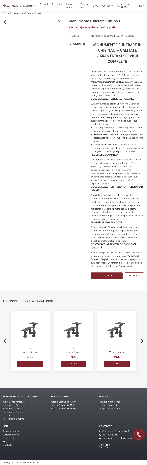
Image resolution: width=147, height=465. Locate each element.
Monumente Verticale (13, 402)
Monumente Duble (12, 408)
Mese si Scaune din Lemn (63, 408)
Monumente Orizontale (14, 405)
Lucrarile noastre (71, 6)
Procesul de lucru (57, 6)
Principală (7, 13)
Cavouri (6, 415)
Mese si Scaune (30, 352)
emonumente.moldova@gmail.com (118, 438)
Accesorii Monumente (13, 419)
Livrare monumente (108, 405)
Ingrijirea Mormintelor (109, 408)
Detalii (30, 363)
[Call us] (139, 435)
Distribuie (135, 275)
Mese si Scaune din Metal (63, 405)
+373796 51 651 (108, 434)
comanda (106, 275)
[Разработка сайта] (141, 462)
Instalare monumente (109, 402)
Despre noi (8, 438)
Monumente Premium (13, 412)
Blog (95, 5)
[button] (5, 22)
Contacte (107, 5)
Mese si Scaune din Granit (63, 402)
